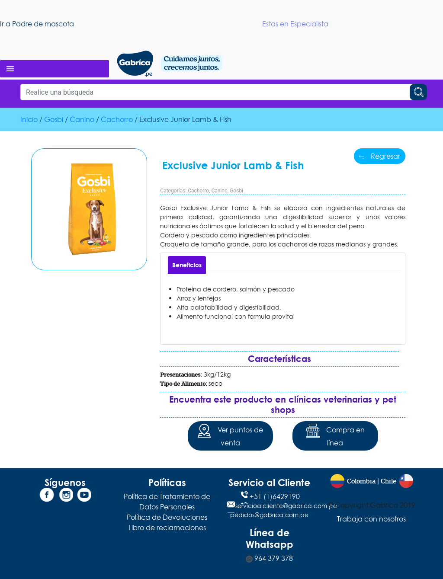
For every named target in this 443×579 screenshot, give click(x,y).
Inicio (29, 119)
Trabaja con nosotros (371, 519)
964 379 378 (269, 558)
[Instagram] (65, 496)
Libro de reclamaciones (167, 527)
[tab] (187, 265)
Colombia (361, 481)
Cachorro (117, 119)
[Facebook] (47, 496)
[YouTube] (83, 496)
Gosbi (53, 119)
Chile (388, 481)
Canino (82, 119)
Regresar (379, 156)
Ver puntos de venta (230, 436)
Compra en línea (335, 436)
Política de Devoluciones (167, 517)
